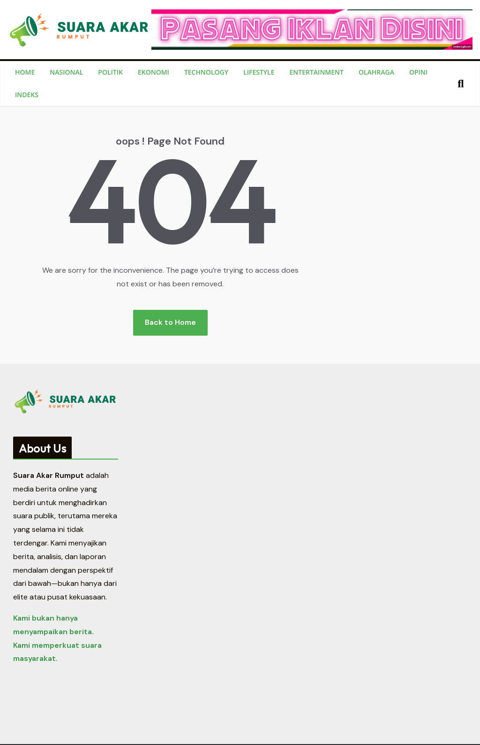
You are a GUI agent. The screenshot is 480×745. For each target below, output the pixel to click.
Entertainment (317, 72)
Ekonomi (153, 72)
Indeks (26, 94)
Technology (206, 72)
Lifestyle (258, 72)
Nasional (66, 72)
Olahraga (376, 72)
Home (25, 72)
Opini (418, 72)
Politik (110, 72)
